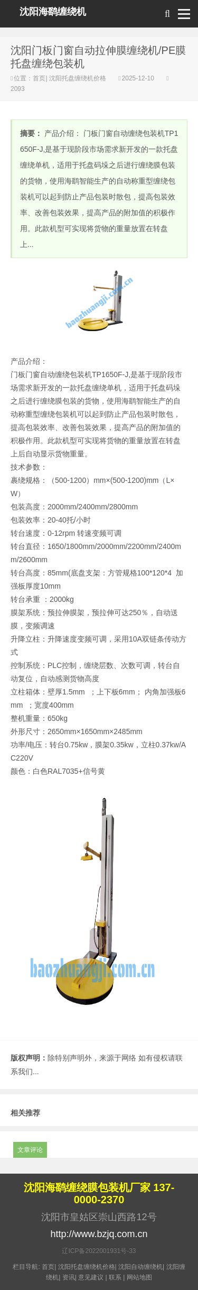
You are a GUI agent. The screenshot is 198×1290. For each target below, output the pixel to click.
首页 (39, 78)
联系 (115, 1277)
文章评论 (30, 1150)
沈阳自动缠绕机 (140, 1266)
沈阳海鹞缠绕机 (53, 11)
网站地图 (139, 1277)
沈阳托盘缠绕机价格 (78, 78)
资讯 (68, 1277)
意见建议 (90, 1277)
